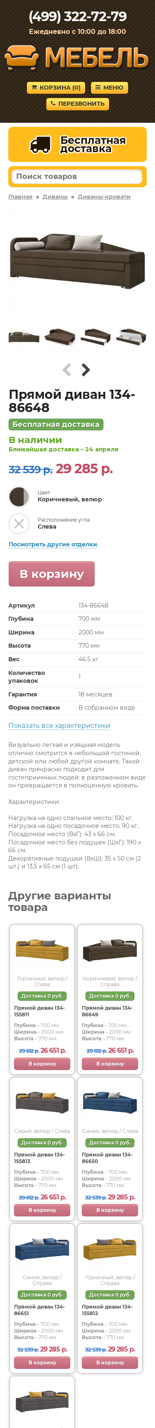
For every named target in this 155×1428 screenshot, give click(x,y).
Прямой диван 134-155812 (107, 1310)
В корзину (51, 574)
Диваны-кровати (104, 196)
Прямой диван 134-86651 (39, 1310)
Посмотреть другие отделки (53, 544)
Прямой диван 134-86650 (107, 1157)
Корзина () (56, 87)
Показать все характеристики (59, 725)
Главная (20, 196)
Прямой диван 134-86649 (107, 1011)
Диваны (55, 196)
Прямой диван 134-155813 (39, 1157)
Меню (109, 87)
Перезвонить (78, 103)
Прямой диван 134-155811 (39, 1011)
